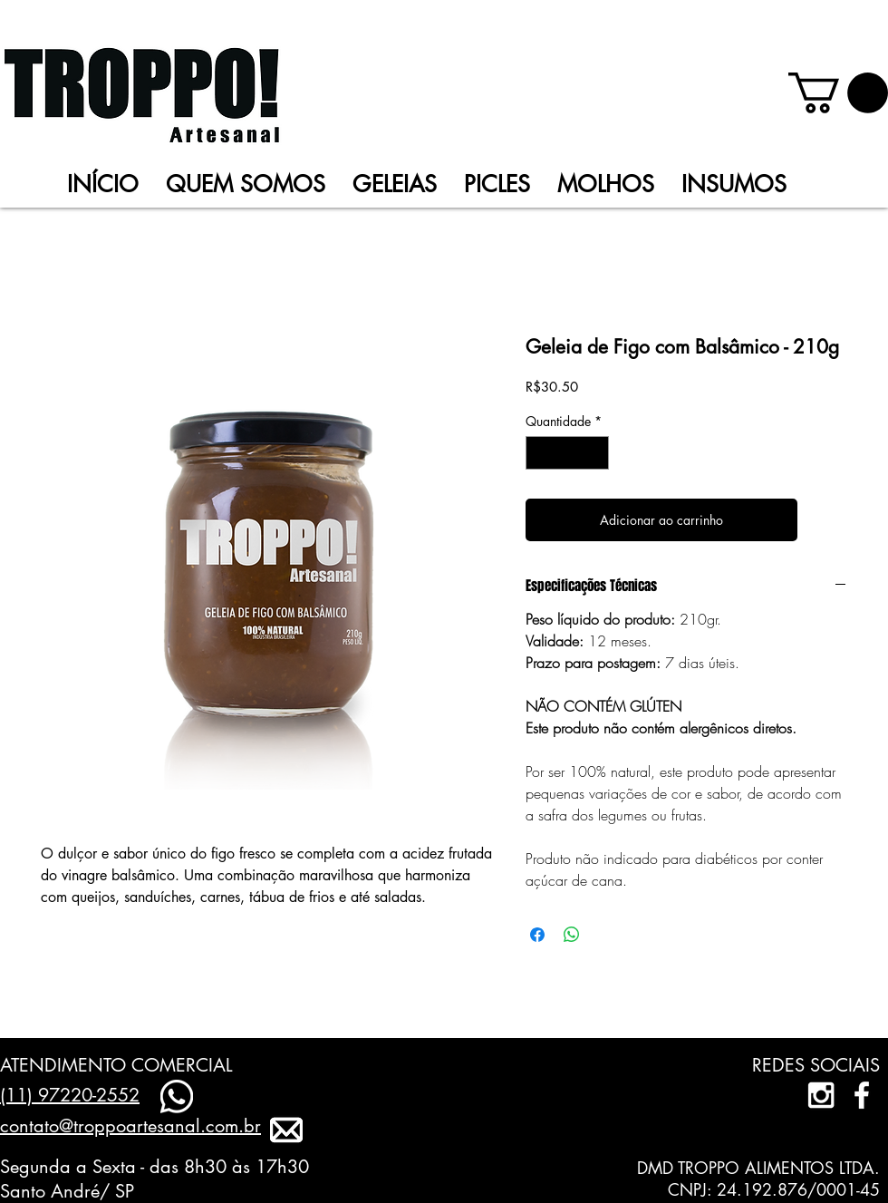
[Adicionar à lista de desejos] (826, 520)
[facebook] (862, 1095)
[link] (838, 93)
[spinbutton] (567, 453)
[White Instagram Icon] (821, 1095)
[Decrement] (539, 453)
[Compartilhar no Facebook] (537, 935)
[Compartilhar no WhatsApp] (572, 935)
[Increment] (595, 453)
